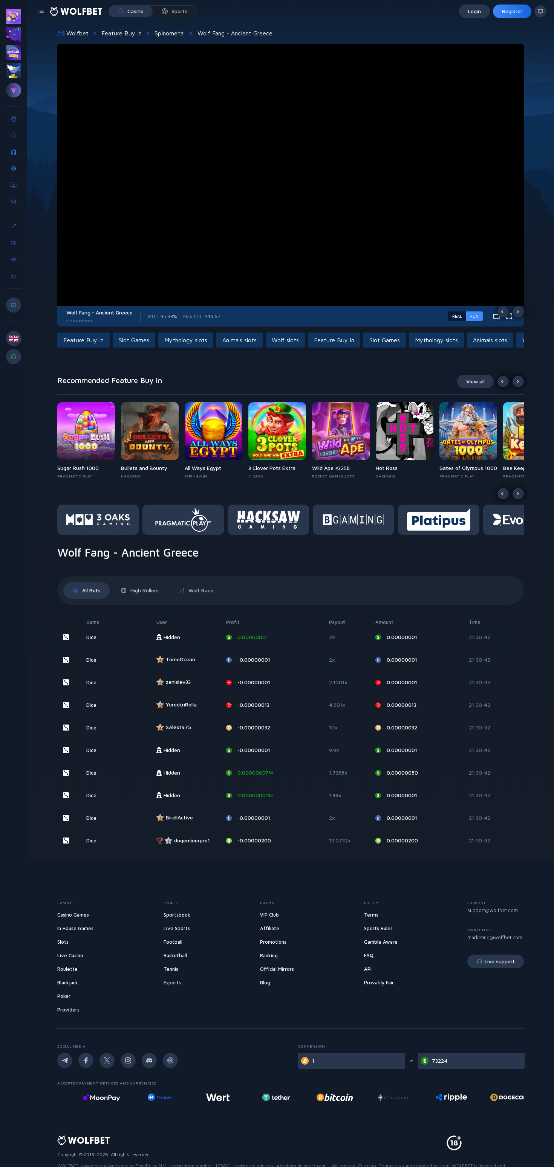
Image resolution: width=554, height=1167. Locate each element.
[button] (85, 340)
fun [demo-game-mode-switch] (474, 316)
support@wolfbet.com (492, 910)
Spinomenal (170, 33)
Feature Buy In (121, 33)
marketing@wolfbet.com (494, 937)
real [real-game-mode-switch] (457, 316)
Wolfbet (73, 33)
